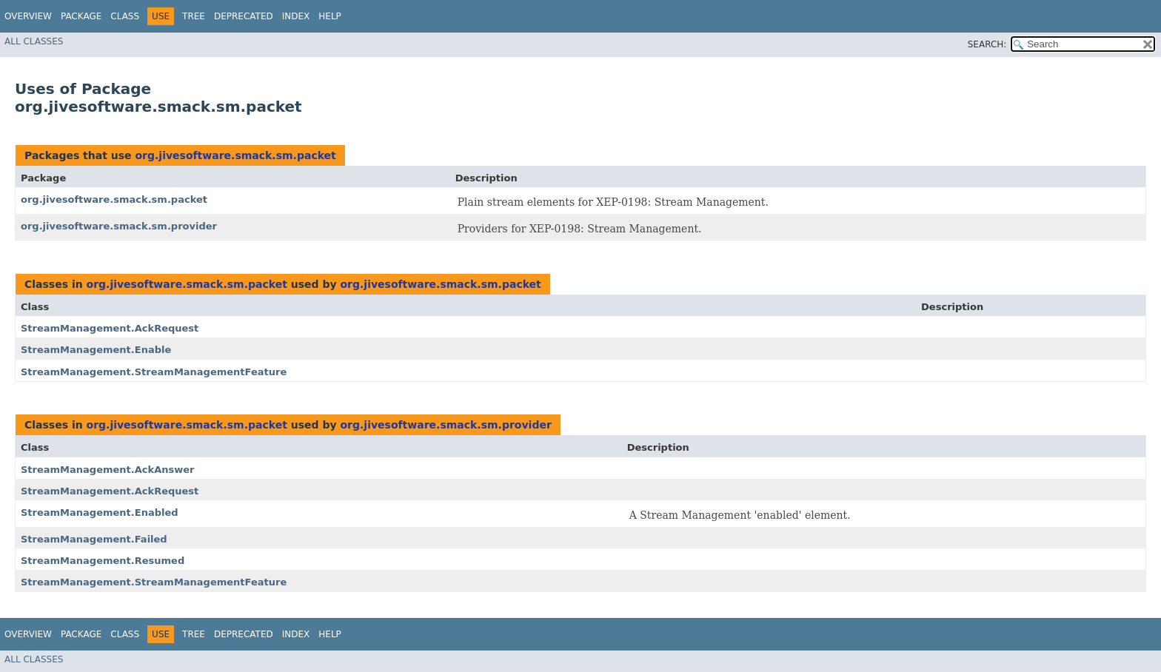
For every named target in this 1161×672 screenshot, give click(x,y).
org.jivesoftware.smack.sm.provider (119, 226)
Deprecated (243, 16)
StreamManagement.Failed (94, 539)
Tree (193, 16)
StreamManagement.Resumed (102, 560)
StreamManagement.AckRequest (109, 328)
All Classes (33, 41)
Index (296, 16)
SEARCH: (987, 44)
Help (329, 16)
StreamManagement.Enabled (99, 512)
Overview (28, 16)
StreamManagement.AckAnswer (107, 469)
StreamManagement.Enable (96, 349)
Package (81, 16)
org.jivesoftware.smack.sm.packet (235, 155)
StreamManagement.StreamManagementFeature (154, 371)
